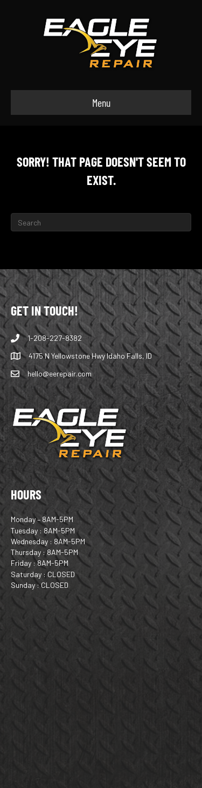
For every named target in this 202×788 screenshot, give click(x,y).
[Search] (101, 222)
